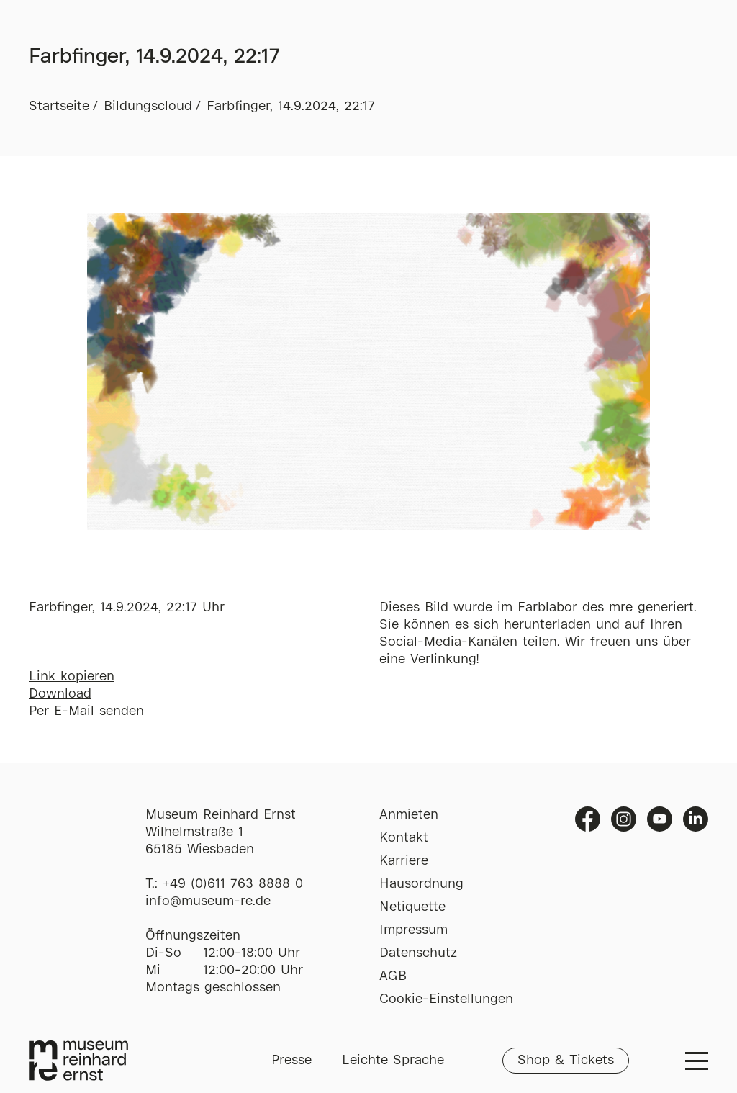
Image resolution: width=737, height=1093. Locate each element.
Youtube (659, 819)
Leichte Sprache (393, 1060)
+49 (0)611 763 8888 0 (233, 884)
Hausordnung (421, 884)
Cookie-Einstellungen (446, 999)
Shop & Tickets (565, 1060)
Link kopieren (71, 677)
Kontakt (403, 838)
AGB (393, 976)
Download (60, 694)
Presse (291, 1060)
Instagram (623, 819)
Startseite (59, 106)
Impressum (413, 930)
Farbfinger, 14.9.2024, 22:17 (291, 106)
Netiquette (412, 907)
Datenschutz (418, 953)
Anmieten (408, 815)
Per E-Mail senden (86, 711)
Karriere (403, 861)
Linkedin (695, 819)
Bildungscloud (148, 106)
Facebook (587, 819)
